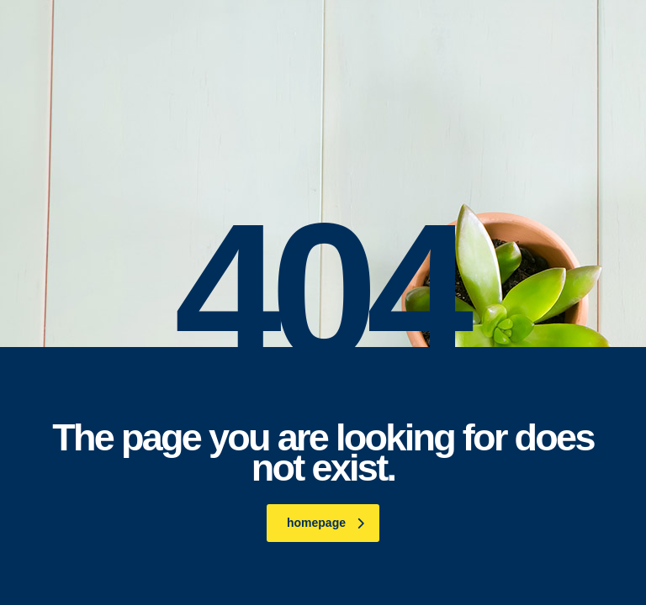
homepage (325, 522)
